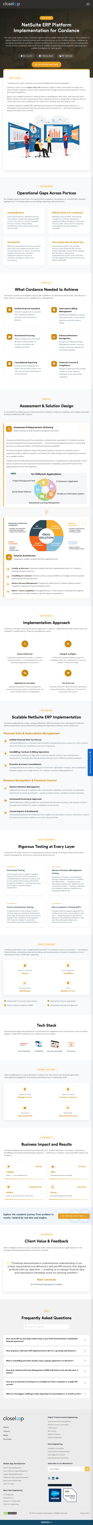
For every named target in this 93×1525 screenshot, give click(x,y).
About (6, 1427)
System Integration (55, 1437)
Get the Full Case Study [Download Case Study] (90, 762)
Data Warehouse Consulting (58, 1458)
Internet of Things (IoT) (12, 1501)
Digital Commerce (54, 1434)
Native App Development (12, 1468)
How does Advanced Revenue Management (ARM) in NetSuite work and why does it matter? (46, 1371)
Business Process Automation (58, 1425)
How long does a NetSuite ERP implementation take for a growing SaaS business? (46, 1351)
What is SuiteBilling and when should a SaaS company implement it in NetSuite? (46, 1361)
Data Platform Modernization (59, 1452)
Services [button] (45, 1522)
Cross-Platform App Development (15, 1471)
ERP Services (52, 1431)
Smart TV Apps (8, 1484)
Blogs (5, 1435)
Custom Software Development (59, 1421)
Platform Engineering (11, 1504)
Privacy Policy (85, 1513)
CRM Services (52, 1428)
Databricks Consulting (56, 1448)
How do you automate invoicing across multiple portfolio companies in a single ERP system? (46, 1383)
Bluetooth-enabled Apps (12, 1480)
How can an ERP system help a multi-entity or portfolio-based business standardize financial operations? (46, 1340)
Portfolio (7, 1439)
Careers (6, 1431)
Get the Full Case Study (46, 64)
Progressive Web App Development (16, 1477)
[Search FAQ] (46, 1326)
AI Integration (8, 1495)
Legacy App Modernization (13, 1474)
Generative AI (8, 1498)
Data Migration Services (56, 1455)
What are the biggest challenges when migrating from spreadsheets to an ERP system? (46, 1394)
